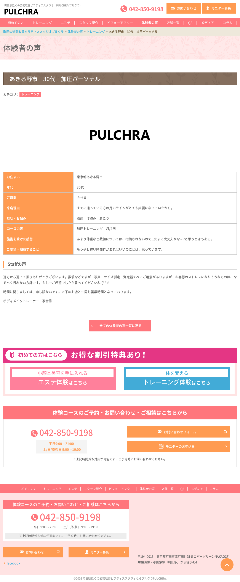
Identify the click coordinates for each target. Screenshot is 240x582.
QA (190, 22)
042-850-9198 (66, 432)
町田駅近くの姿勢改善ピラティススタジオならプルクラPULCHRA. (125, 578)
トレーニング (42, 22)
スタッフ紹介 (88, 22)
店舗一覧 (172, 22)
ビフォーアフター (120, 22)
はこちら (63, 377)
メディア (207, 22)
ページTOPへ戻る (227, 564)
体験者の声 (150, 22)
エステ (65, 22)
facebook (13, 563)
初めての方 (16, 22)
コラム (227, 22)
